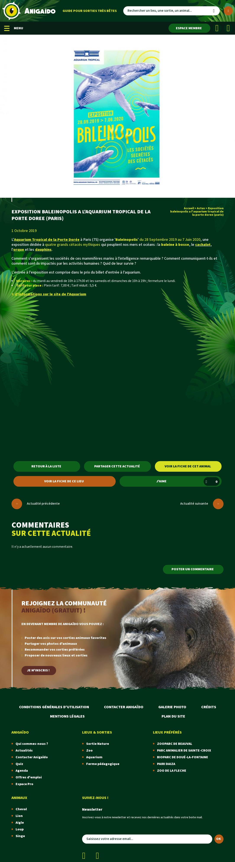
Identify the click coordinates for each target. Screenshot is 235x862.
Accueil (189, 208)
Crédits (208, 707)
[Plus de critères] (228, 10)
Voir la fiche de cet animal (188, 466)
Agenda (22, 770)
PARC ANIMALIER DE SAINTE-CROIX (184, 750)
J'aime (188, 481)
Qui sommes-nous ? (32, 744)
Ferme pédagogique (102, 764)
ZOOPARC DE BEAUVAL (174, 744)
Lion (19, 816)
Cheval (21, 809)
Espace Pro (24, 784)
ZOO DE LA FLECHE (171, 770)
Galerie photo (172, 707)
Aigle (20, 822)
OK (218, 839)
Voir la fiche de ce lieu (64, 481)
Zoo (89, 750)
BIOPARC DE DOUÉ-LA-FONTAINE (182, 757)
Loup (20, 829)
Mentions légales (67, 716)
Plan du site (173, 716)
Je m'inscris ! (38, 670)
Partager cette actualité (117, 466)
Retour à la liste (46, 466)
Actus (201, 208)
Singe (20, 836)
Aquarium (94, 757)
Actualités (24, 750)
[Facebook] (217, 28)
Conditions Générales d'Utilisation (54, 707)
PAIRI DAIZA (166, 764)
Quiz (19, 764)
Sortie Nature (97, 744)
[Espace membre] (189, 28)
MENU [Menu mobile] (13, 28)
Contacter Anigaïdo (123, 707)
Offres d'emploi (29, 777)
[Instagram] (228, 28)
